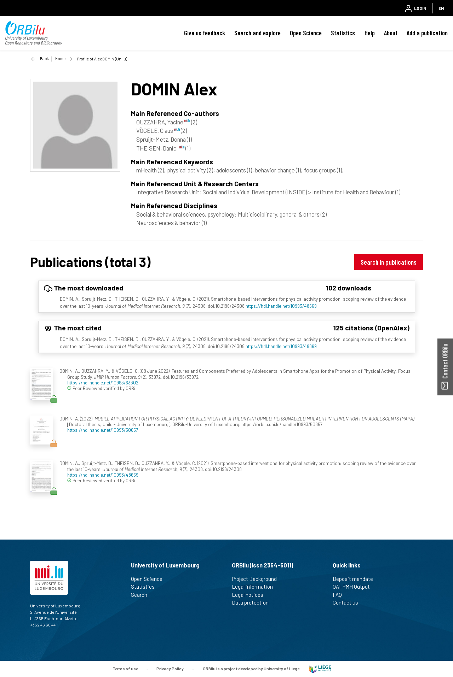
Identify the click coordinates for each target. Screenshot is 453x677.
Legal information (255, 586)
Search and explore (257, 33)
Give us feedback (204, 33)
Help (370, 33)
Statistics (343, 33)
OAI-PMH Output (354, 586)
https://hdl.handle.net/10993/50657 (102, 430)
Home (60, 58)
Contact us (348, 602)
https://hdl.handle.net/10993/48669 (281, 306)
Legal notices (250, 594)
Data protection (253, 602)
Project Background (257, 579)
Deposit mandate (356, 579)
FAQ (340, 594)
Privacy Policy (170, 668)
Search (142, 594)
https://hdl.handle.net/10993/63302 (102, 382)
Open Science (306, 33)
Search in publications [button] (389, 262)
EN (441, 8)
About (390, 33)
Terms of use (125, 668)
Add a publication (427, 33)
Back (44, 58)
